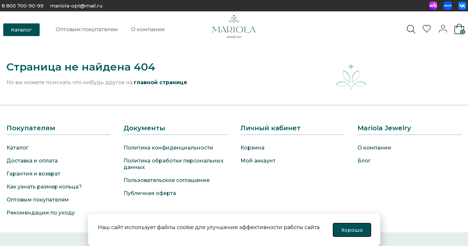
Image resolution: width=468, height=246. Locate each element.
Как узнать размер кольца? (44, 187)
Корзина (252, 148)
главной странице (160, 82)
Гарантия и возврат (33, 174)
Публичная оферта (150, 193)
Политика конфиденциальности (168, 148)
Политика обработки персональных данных (174, 164)
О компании (148, 29)
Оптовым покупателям (87, 29)
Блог (364, 161)
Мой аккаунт (258, 161)
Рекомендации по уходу (40, 213)
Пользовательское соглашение (167, 180)
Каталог (17, 148)
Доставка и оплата (32, 161)
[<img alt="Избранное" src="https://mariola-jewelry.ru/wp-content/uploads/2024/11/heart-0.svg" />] (427, 31)
